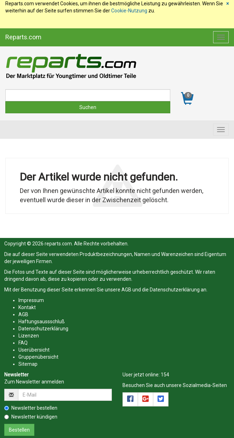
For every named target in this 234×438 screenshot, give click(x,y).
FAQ (23, 343)
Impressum (31, 300)
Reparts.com (23, 37)
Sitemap (28, 364)
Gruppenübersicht (38, 357)
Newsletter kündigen (30, 417)
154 (165, 374)
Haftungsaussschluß (41, 321)
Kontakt (27, 307)
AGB (126, 289)
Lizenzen (28, 336)
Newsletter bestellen (30, 408)
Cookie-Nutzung (129, 10)
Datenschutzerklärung (175, 289)
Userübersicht (34, 350)
